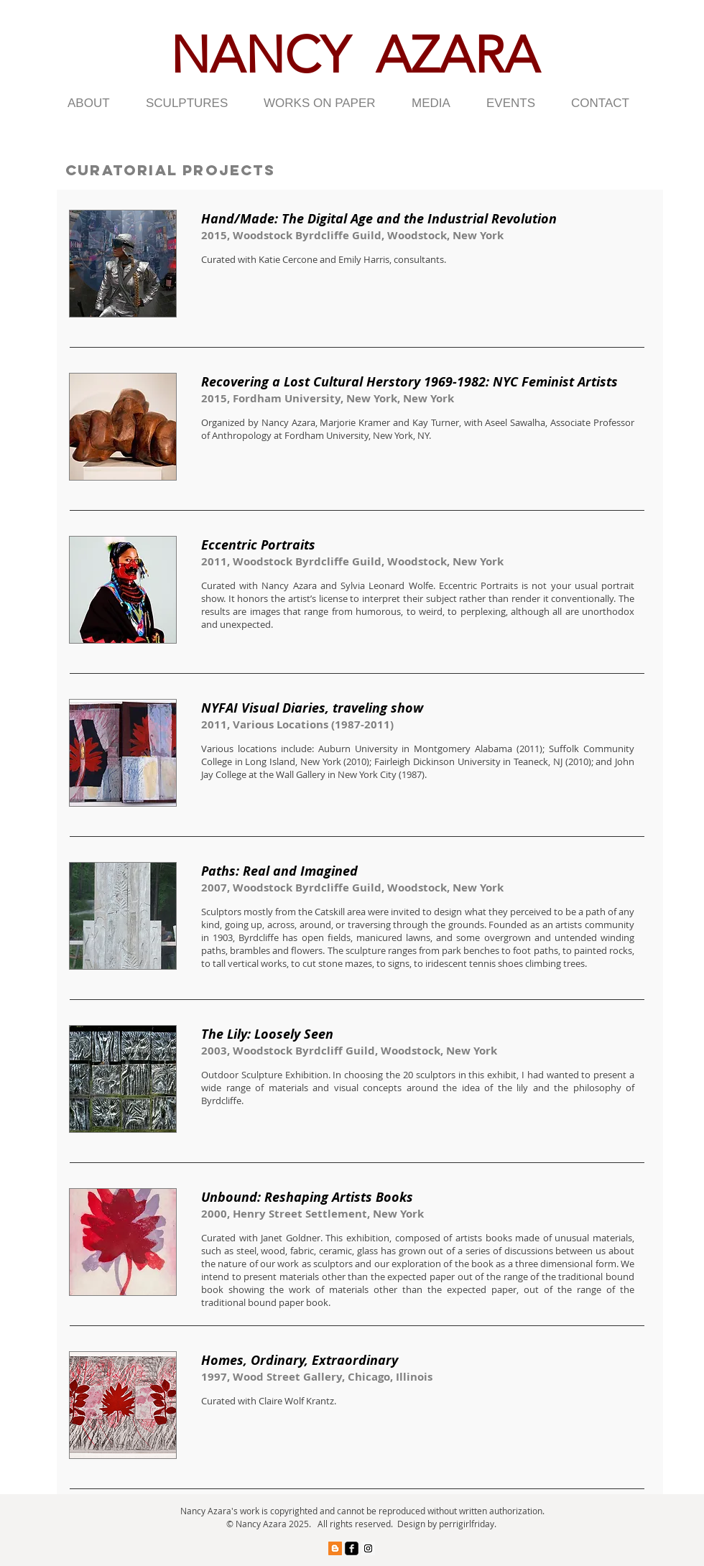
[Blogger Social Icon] (335, 1548)
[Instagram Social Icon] (368, 1548)
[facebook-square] (351, 1548)
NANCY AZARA (354, 55)
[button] (96, 103)
